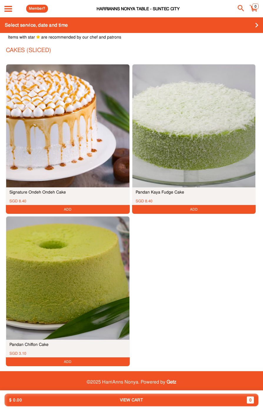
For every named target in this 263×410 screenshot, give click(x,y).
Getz (171, 382)
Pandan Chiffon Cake (29, 344)
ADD (67, 209)
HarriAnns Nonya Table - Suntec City (137, 8)
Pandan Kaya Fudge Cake (160, 192)
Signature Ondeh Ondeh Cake (37, 192)
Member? (37, 8)
